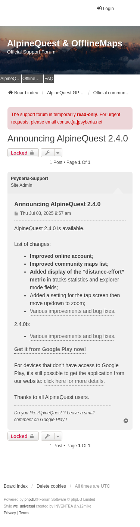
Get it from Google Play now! (50, 349)
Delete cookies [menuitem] (51, 486)
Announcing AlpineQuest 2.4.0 (67, 138)
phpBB (30, 499)
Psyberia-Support (29, 178)
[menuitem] (10, 513)
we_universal (24, 506)
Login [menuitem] (105, 8)
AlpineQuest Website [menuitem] (10, 78)
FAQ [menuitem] (48, 78)
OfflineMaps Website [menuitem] (32, 78)
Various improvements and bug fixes (72, 311)
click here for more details (73, 381)
